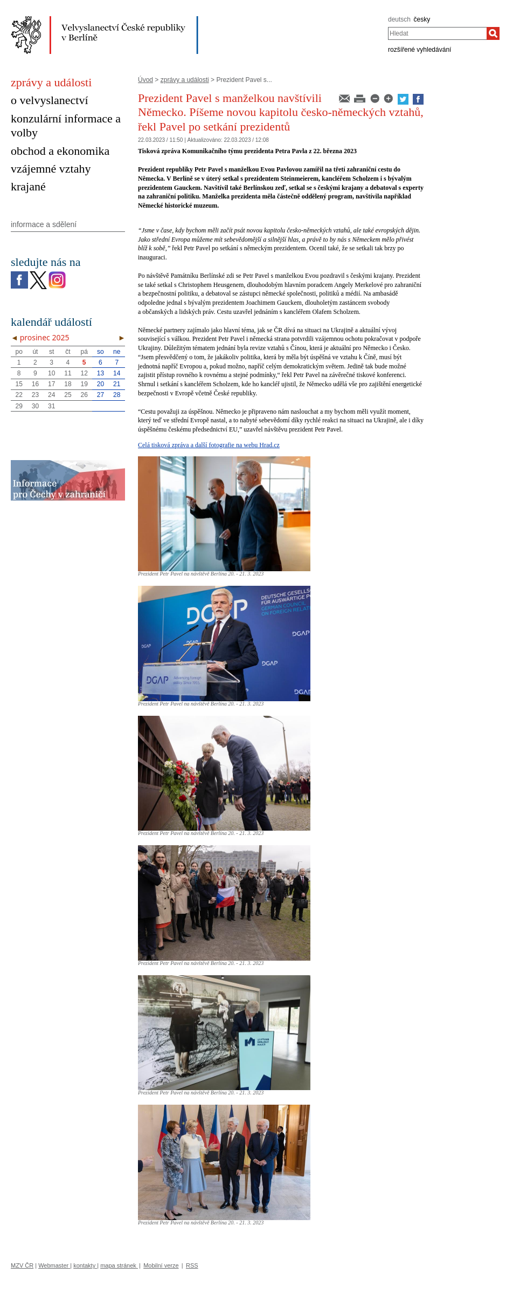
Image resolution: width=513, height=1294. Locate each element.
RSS (192, 1265)
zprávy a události (185, 80)
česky (422, 19)
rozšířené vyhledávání (419, 49)
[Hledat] (493, 33)
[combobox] (437, 33)
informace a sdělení (44, 224)
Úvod (145, 80)
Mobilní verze (160, 1265)
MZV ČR (22, 1265)
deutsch (399, 19)
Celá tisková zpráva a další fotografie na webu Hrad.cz (209, 445)
